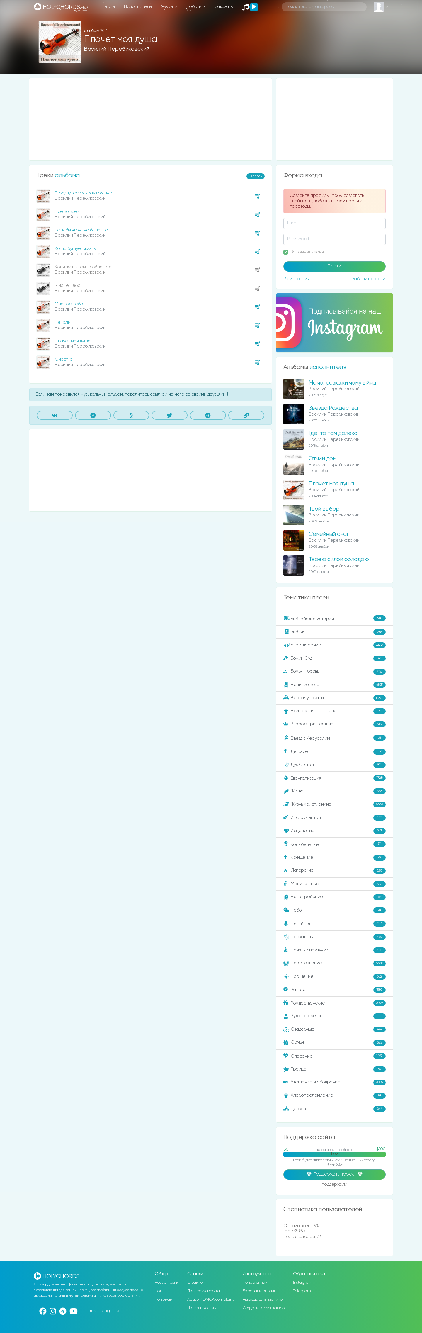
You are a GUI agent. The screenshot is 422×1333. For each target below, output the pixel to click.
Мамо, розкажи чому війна (342, 383)
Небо (334, 910)
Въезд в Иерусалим (334, 738)
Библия (334, 632)
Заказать (224, 6)
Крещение (334, 858)
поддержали (334, 1185)
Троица (334, 1069)
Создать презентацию (264, 1308)
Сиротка (64, 359)
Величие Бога (334, 685)
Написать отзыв (201, 1308)
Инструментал (334, 818)
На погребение (334, 897)
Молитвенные (334, 884)
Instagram (302, 1283)
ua (118, 1311)
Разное (334, 990)
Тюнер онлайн (256, 1283)
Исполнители (138, 6)
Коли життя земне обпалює (83, 267)
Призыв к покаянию (334, 950)
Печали (62, 322)
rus (93, 1311)
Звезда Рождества (333, 408)
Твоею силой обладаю (339, 559)
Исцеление (334, 831)
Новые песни (166, 1283)
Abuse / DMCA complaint (210, 1300)
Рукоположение (334, 1016)
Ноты (159, 1291)
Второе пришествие (334, 724)
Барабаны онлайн (259, 1291)
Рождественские (334, 1003)
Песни (108, 6)
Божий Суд (334, 658)
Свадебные (334, 1029)
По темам (163, 1300)
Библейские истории (334, 618)
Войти (334, 266)
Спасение (334, 1056)
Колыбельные (334, 844)
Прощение (334, 977)
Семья (334, 1043)
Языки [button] (167, 6)
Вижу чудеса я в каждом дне (83, 193)
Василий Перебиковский (116, 49)
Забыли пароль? (369, 279)
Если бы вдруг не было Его (81, 230)
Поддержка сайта (203, 1291)
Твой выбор (324, 509)
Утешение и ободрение (334, 1082)
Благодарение (334, 645)
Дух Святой (334, 765)
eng (106, 1311)
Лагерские (334, 871)
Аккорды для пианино (263, 1300)
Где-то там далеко (333, 433)
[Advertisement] (150, 119)
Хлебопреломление (334, 1096)
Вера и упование (334, 698)
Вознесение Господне (334, 711)
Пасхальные (334, 937)
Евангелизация (334, 778)
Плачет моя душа (73, 341)
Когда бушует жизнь (75, 248)
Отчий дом (322, 458)
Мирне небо (67, 285)
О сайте (195, 1283)
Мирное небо (69, 304)
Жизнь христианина (334, 804)
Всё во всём (67, 211)
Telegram (302, 1291)
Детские (334, 752)
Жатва (334, 791)
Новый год (334, 924)
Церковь (334, 1109)
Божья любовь (334, 672)
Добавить (195, 6)
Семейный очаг (329, 534)
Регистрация (296, 279)
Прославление (334, 963)
